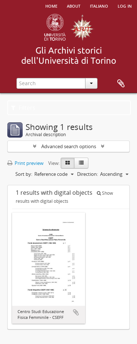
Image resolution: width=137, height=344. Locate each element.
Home (51, 5)
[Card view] (68, 163)
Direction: (87, 174)
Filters (23, 108)
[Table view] (81, 163)
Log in (125, 5)
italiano (99, 5)
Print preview (25, 163)
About (73, 5)
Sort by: (23, 174)
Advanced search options (68, 146)
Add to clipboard (76, 312)
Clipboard (121, 84)
